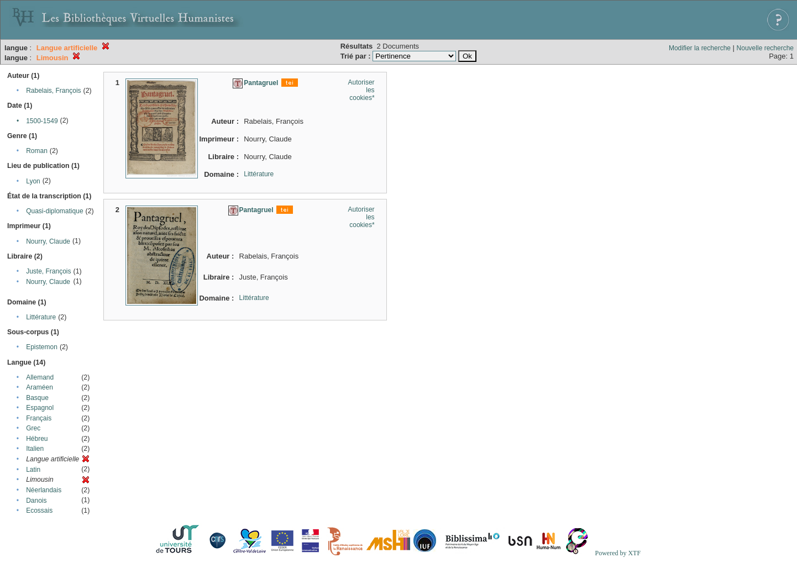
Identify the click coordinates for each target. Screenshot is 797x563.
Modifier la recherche (700, 48)
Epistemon (41, 347)
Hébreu (37, 439)
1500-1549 (41, 121)
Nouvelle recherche (765, 48)
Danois (36, 500)
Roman (37, 151)
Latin (33, 469)
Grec (33, 428)
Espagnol (40, 408)
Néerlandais (43, 490)
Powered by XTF (618, 553)
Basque (37, 398)
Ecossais (39, 510)
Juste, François (48, 271)
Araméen (39, 387)
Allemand (40, 377)
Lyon (33, 181)
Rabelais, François (53, 90)
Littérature (41, 317)
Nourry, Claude (48, 241)
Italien (35, 448)
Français (38, 418)
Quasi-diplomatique (54, 211)
